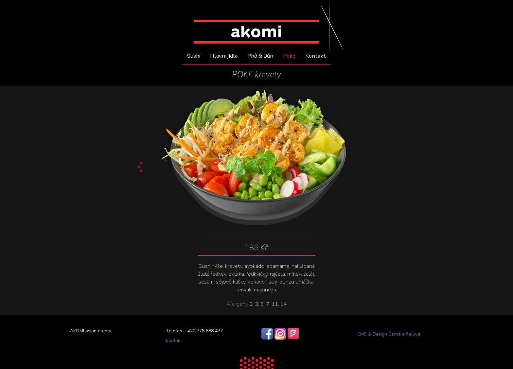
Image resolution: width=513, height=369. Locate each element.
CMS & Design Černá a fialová (388, 334)
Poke (289, 56)
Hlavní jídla (224, 56)
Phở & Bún (260, 56)
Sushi (193, 56)
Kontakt (315, 56)
